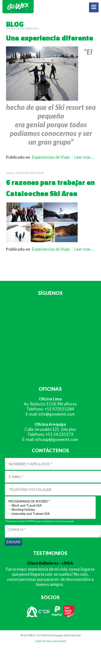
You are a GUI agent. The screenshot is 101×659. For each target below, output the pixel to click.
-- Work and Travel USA (50, 505)
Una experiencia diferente (49, 37)
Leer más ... (84, 157)
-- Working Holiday (50, 510)
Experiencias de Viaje (51, 157)
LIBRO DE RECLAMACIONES (50, 641)
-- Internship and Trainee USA (50, 514)
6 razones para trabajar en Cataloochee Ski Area (50, 188)
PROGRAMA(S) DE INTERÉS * (50, 501)
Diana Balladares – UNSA (50, 563)
